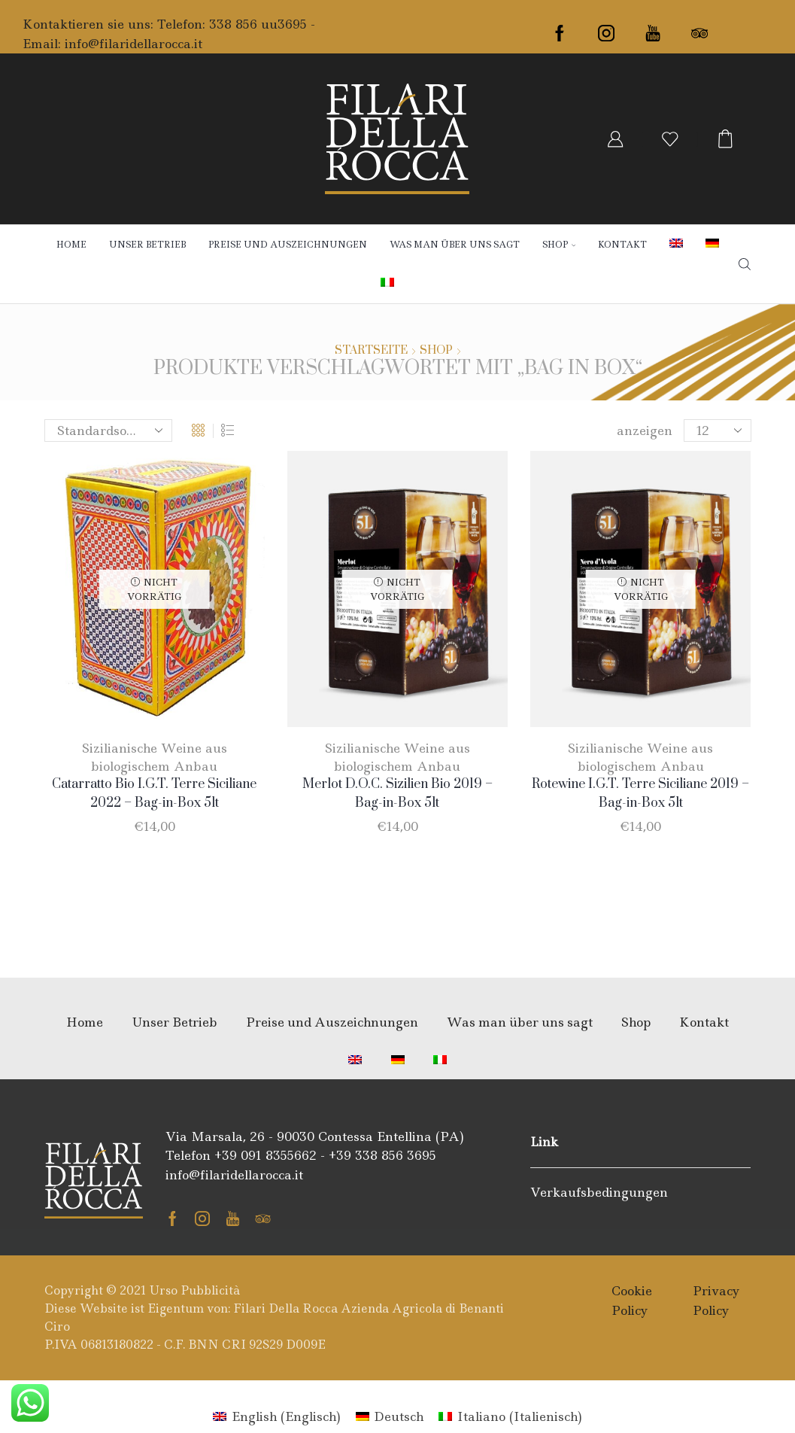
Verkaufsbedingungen (599, 1192)
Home (71, 245)
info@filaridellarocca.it (133, 43)
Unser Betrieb (147, 245)
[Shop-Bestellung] (108, 430)
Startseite (371, 350)
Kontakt (622, 245)
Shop (559, 245)
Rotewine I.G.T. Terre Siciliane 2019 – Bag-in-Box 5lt (640, 793)
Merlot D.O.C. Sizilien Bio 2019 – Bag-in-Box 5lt (397, 793)
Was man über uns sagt (455, 245)
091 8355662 (279, 1155)
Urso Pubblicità (195, 1290)
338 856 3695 (395, 1155)
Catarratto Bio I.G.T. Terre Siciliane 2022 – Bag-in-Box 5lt (154, 793)
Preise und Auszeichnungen (287, 245)
